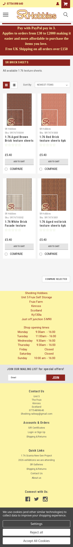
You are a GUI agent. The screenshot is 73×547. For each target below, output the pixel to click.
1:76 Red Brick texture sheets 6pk (53, 139)
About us (36, 478)
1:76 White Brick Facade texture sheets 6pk (16, 225)
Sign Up (41, 432)
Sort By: (27, 84)
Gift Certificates (36, 427)
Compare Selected (56, 279)
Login (31, 432)
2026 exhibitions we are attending (36, 460)
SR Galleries (36, 464)
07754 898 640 (13, 3)
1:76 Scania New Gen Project (36, 455)
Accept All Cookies (36, 541)
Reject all (36, 532)
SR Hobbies (10, 129)
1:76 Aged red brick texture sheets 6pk (53, 223)
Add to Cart (19, 161)
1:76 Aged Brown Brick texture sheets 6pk (19, 141)
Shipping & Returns (36, 436)
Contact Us (37, 473)
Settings (36, 524)
